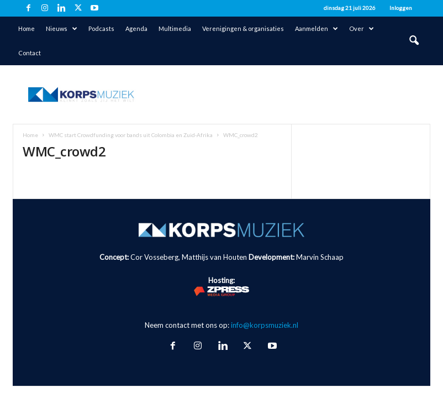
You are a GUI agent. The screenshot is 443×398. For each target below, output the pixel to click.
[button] (414, 41)
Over (361, 29)
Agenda (136, 28)
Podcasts (101, 28)
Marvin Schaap (320, 257)
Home (26, 28)
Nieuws (61, 29)
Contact (29, 52)
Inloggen (400, 7)
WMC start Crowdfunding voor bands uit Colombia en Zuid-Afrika (131, 135)
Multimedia (175, 28)
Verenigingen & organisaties (243, 28)
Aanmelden (316, 29)
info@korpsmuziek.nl (264, 325)
